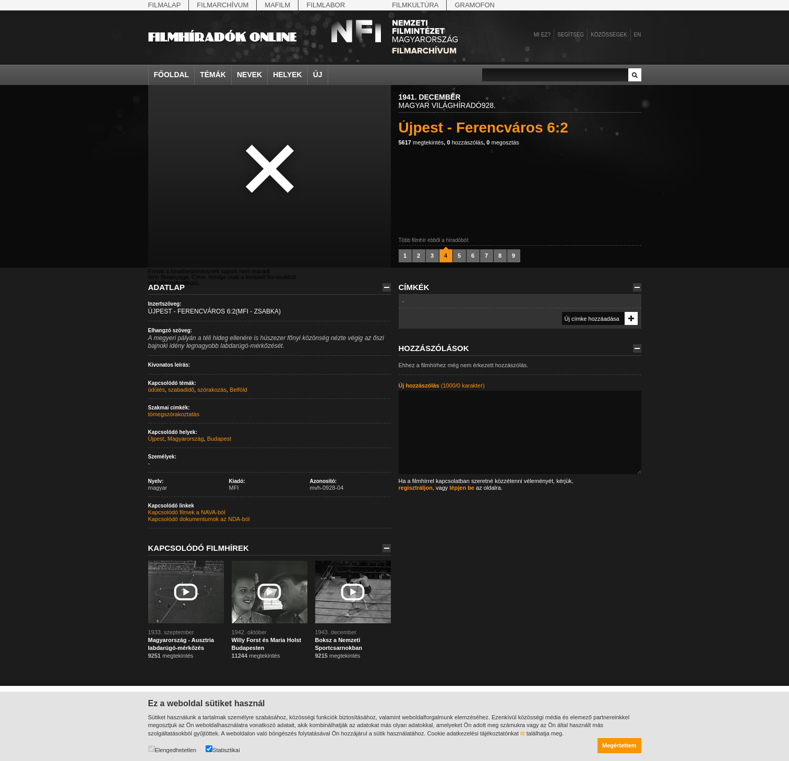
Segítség (570, 35)
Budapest (219, 439)
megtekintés (421, 142)
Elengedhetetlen (172, 749)
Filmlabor (325, 5)
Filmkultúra (415, 5)
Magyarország (186, 439)
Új (317, 74)
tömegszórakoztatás (173, 414)
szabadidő (181, 389)
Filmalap (164, 5)
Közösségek (609, 35)
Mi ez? (542, 35)
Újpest (156, 439)
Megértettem (619, 745)
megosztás (502, 142)
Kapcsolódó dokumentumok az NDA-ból (199, 519)
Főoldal (171, 74)
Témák (213, 74)
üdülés (156, 389)
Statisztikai (223, 749)
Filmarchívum (222, 5)
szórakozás (211, 389)
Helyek (287, 74)
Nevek (249, 74)
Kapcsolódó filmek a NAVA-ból (186, 512)
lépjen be (461, 488)
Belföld (238, 389)
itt (522, 733)
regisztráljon (416, 488)
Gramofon (475, 5)
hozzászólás (465, 142)
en (637, 35)
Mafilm (277, 5)
